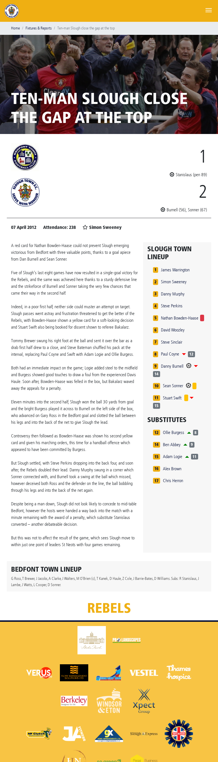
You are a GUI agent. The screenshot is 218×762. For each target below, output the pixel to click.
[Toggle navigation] (208, 9)
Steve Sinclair (171, 342)
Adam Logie (172, 456)
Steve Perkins (172, 305)
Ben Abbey (172, 444)
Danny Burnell (172, 366)
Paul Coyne (170, 354)
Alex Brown (172, 468)
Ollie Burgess (173, 432)
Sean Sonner (173, 385)
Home (15, 28)
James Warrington (175, 270)
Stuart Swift (172, 398)
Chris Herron (173, 480)
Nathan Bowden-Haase (179, 318)
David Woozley (173, 330)
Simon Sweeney (173, 281)
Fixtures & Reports (39, 28)
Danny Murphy (173, 294)
